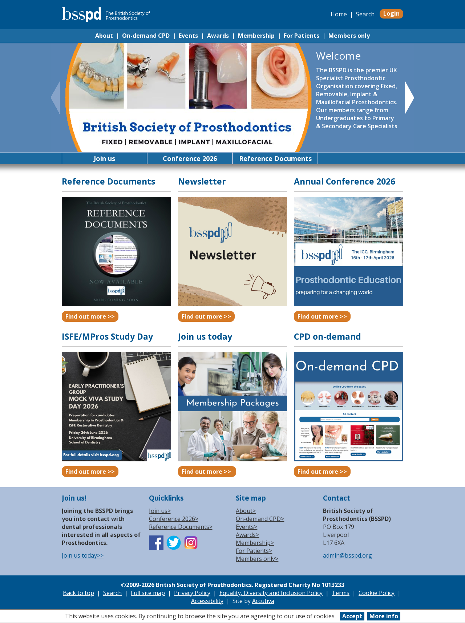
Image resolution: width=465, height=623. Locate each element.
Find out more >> (90, 316)
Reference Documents (275, 158)
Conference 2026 (190, 158)
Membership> (255, 543)
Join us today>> (83, 555)
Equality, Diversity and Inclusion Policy (271, 593)
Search (365, 14)
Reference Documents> (181, 527)
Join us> (160, 511)
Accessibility (207, 601)
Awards (218, 36)
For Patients (301, 36)
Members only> (257, 559)
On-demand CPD (146, 36)
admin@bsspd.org (347, 555)
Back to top (78, 593)
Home (339, 14)
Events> (246, 527)
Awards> (247, 535)
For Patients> (254, 551)
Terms (340, 593)
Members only (349, 36)
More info (383, 616)
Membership (256, 36)
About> (246, 511)
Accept (352, 616)
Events (188, 36)
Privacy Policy (192, 593)
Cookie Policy (377, 593)
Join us (104, 158)
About (104, 36)
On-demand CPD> (260, 519)
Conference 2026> (173, 519)
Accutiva (263, 601)
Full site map (148, 593)
